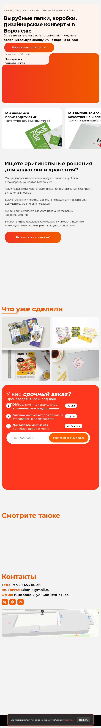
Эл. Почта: (25, 592)
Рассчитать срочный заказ (68, 437)
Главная (7, 10)
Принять (83, 720)
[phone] (27, 437)
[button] (29, 47)
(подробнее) (68, 720)
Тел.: (21, 587)
